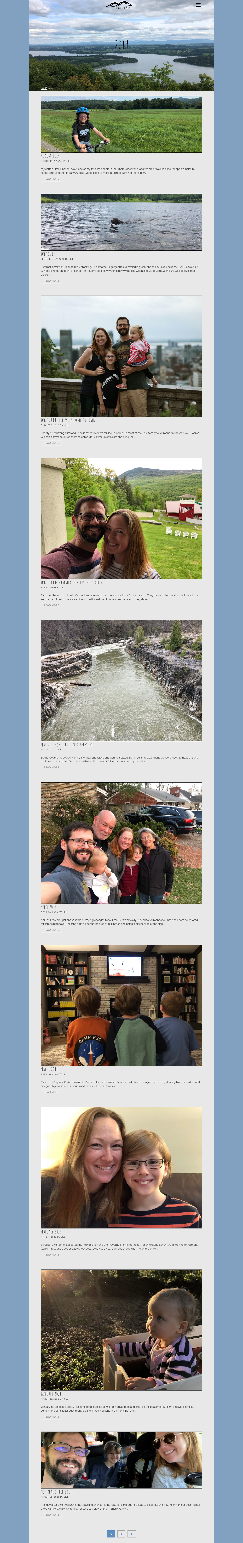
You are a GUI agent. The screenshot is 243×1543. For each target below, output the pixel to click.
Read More (51, 178)
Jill (68, 161)
